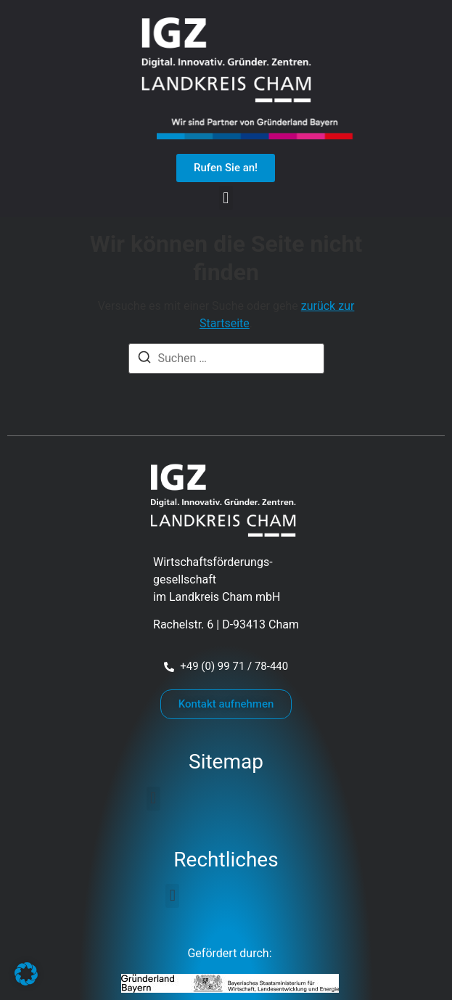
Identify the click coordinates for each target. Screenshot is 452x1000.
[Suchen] (144, 359)
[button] (226, 198)
